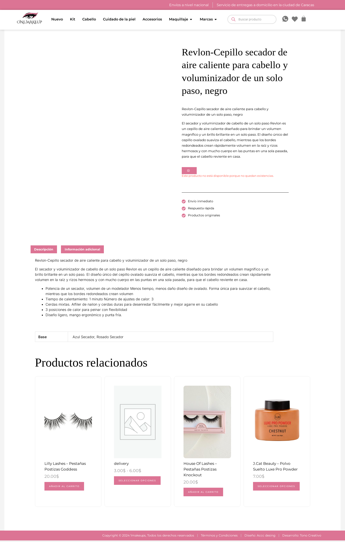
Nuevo (57, 19)
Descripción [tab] (43, 249)
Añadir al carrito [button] (65, 487)
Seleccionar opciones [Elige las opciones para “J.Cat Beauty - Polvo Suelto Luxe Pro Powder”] (269, 489)
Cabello (89, 19)
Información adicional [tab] (82, 249)
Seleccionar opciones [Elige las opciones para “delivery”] (130, 483)
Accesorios (152, 19)
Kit (72, 19)
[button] (189, 170)
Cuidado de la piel (119, 19)
